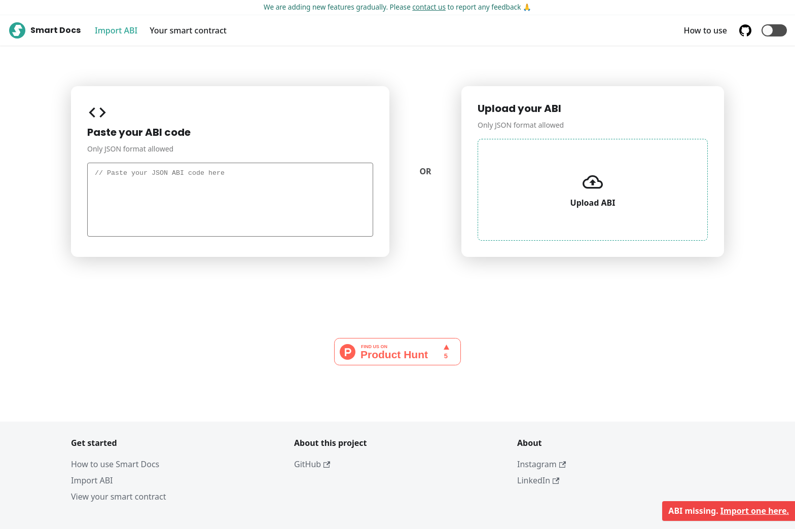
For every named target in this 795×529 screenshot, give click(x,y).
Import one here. (754, 510)
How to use (705, 30)
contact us (429, 7)
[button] (774, 30)
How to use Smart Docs (115, 464)
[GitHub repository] (747, 30)
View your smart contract (118, 496)
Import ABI (116, 30)
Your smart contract (188, 30)
